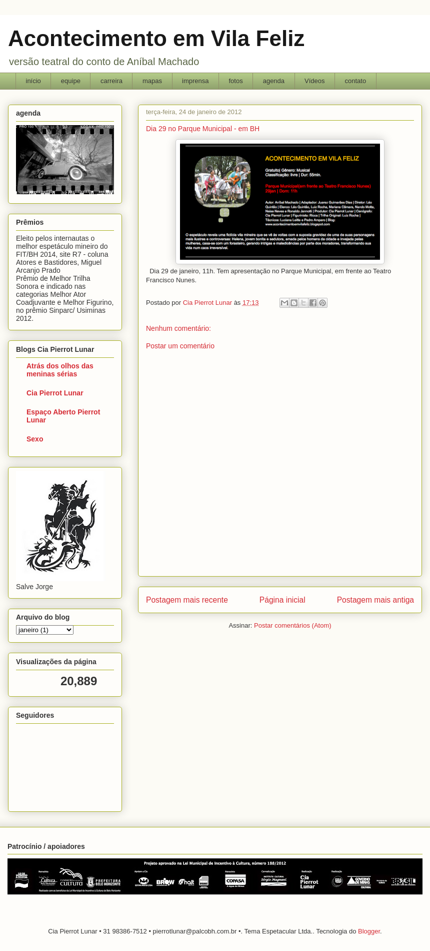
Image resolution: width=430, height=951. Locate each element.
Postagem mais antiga (375, 600)
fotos (235, 81)
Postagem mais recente (187, 600)
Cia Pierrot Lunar (55, 393)
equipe (70, 81)
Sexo (34, 439)
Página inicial (283, 600)
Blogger (369, 931)
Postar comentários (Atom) (293, 625)
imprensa (195, 81)
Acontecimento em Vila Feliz (156, 38)
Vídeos (314, 81)
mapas (152, 81)
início (33, 81)
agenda (273, 81)
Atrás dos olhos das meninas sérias (60, 370)
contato (355, 81)
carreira (111, 81)
